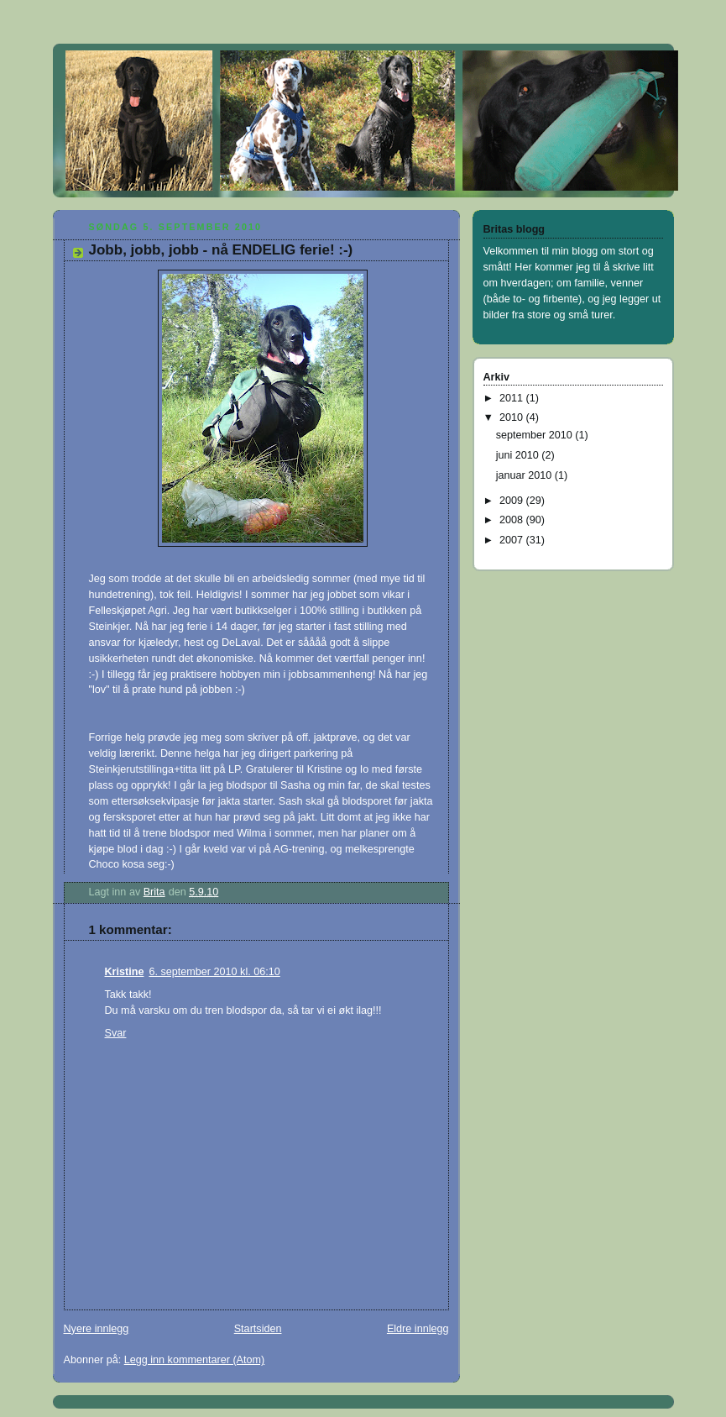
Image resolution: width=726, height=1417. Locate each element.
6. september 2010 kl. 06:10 (214, 972)
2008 (512, 520)
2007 (512, 540)
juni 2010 (519, 455)
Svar (116, 1033)
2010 (512, 417)
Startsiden (258, 1329)
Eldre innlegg (418, 1329)
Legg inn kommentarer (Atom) (194, 1360)
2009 (512, 500)
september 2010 (536, 435)
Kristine (124, 972)
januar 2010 (525, 475)
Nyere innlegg (96, 1329)
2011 (512, 398)
